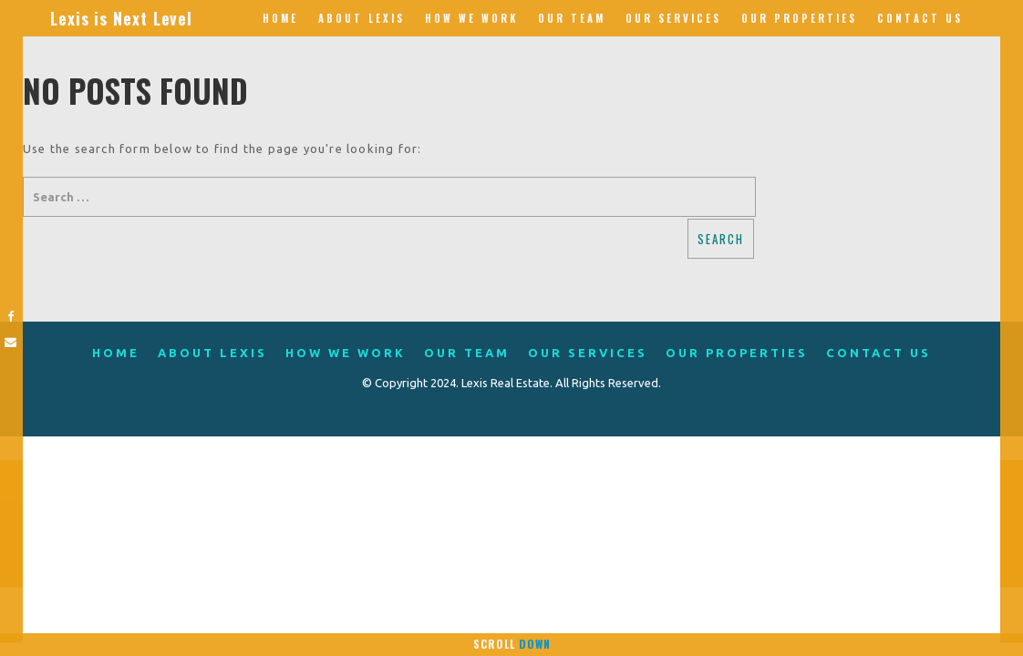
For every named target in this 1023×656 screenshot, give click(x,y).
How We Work (471, 18)
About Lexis (361, 18)
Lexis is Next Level (121, 18)
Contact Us (920, 18)
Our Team (571, 18)
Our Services (673, 18)
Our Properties (799, 18)
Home (280, 18)
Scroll (512, 643)
